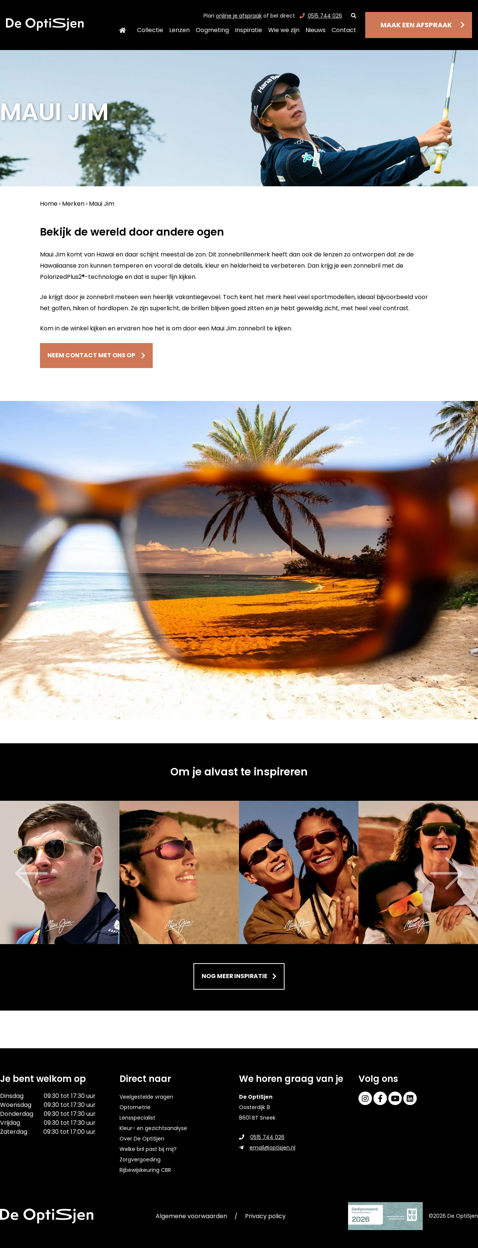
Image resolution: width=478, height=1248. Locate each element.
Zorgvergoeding (140, 1159)
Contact (344, 30)
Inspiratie (248, 30)
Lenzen (179, 30)
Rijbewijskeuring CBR (145, 1170)
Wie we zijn (283, 30)
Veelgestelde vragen (146, 1097)
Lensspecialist (137, 1117)
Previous (11, 874)
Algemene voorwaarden (191, 1216)
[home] (45, 24)
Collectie (150, 30)
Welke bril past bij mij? (148, 1149)
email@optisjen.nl (267, 1147)
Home (122, 30)
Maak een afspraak (416, 24)
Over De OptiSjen (142, 1138)
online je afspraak (239, 15)
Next (467, 874)
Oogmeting (212, 30)
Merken (73, 203)
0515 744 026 (320, 15)
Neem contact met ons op (105, 356)
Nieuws (315, 30)
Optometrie (135, 1107)
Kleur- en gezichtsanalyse (153, 1128)
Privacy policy (265, 1216)
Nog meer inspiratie (236, 977)
